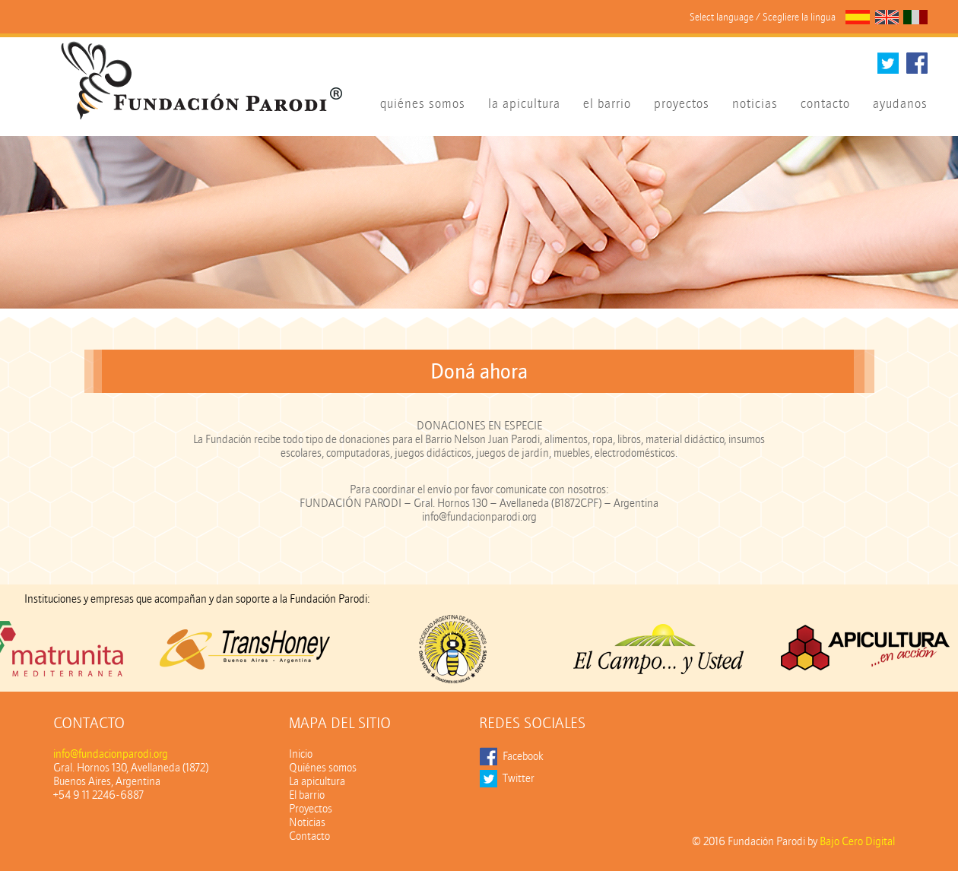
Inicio (300, 754)
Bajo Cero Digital (857, 841)
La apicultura (317, 781)
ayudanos (900, 103)
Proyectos (310, 809)
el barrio (607, 103)
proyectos (681, 103)
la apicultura (524, 103)
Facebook (523, 756)
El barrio (307, 795)
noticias (755, 103)
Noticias (307, 822)
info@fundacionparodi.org (110, 754)
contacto (825, 103)
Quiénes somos (323, 767)
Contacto (309, 836)
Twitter (519, 778)
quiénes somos (422, 103)
